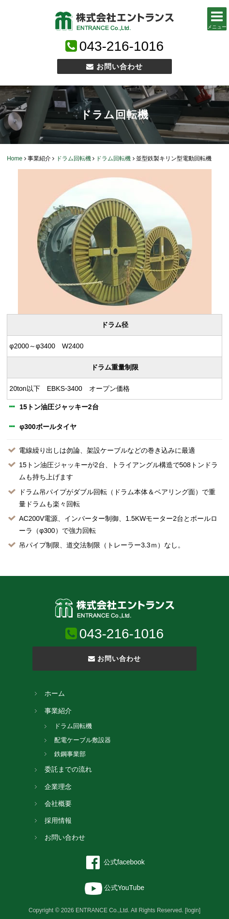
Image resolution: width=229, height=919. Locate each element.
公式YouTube (114, 887)
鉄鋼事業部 (70, 754)
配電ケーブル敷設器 (82, 740)
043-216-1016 (121, 46)
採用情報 (58, 820)
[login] (192, 910)
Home (14, 158)
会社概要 (58, 803)
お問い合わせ (114, 66)
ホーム (55, 693)
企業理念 (58, 786)
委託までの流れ (68, 769)
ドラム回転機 (73, 158)
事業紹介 (58, 711)
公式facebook (114, 862)
